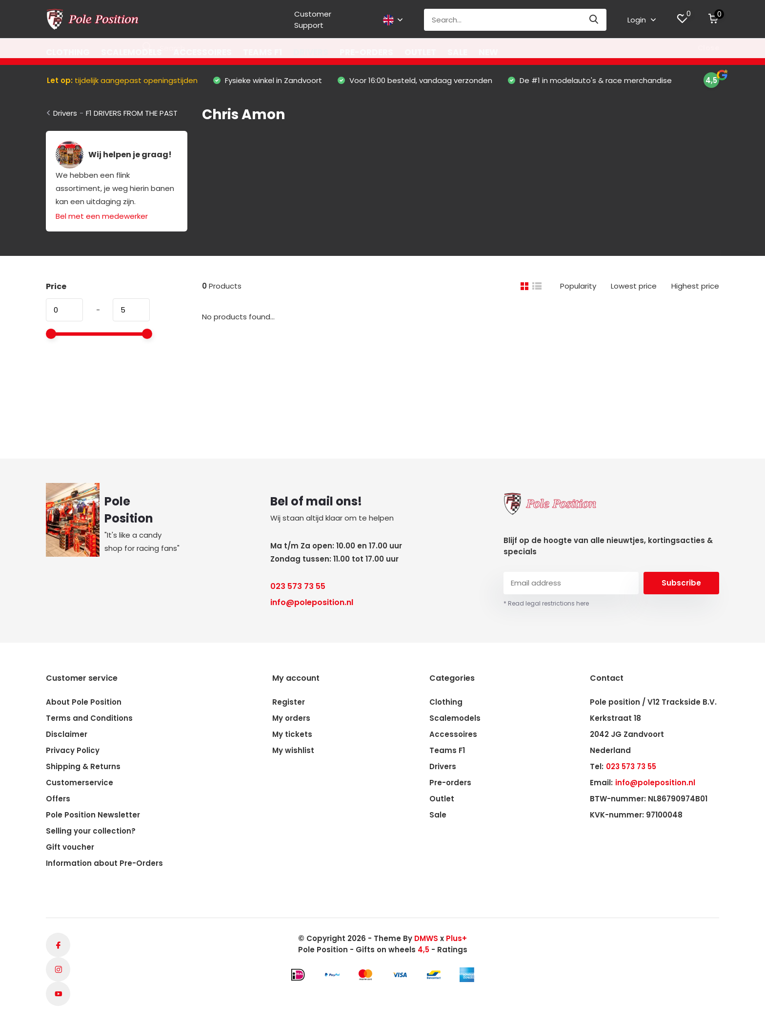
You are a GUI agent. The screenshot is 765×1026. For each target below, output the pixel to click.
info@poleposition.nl (311, 602)
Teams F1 (262, 52)
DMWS (426, 938)
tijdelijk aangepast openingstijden (122, 80)
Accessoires (202, 52)
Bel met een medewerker (102, 216)
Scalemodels (131, 52)
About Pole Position (83, 702)
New (488, 52)
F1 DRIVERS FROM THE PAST (132, 113)
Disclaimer (66, 734)
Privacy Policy (73, 750)
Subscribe (681, 583)
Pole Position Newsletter (93, 815)
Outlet (420, 52)
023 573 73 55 (297, 586)
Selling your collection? (91, 831)
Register (288, 702)
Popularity (578, 286)
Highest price (695, 286)
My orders (291, 718)
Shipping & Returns (83, 766)
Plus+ (456, 938)
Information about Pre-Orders (104, 863)
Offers (58, 799)
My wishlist (293, 750)
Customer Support (312, 19)
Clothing (68, 52)
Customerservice (79, 782)
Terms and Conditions (89, 718)
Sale (457, 52)
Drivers (310, 52)
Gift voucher (70, 847)
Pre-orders (366, 52)
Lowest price (634, 286)
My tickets (292, 734)
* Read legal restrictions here (546, 603)
